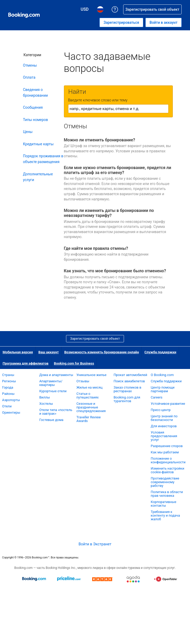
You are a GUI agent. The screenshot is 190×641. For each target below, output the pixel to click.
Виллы (44, 397)
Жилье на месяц (89, 387)
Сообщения (33, 107)
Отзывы (82, 381)
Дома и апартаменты (56, 375)
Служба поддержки (160, 352)
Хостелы (46, 404)
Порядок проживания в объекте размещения (43, 159)
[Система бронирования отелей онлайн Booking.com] (24, 15)
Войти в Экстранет (95, 544)
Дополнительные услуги (38, 177)
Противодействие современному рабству (165, 482)
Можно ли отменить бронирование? (99, 139)
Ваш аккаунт (48, 352)
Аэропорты (11, 400)
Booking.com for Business (74, 363)
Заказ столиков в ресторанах (127, 389)
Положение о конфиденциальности (168, 460)
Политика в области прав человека (167, 494)
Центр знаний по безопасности (164, 418)
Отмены (30, 65)
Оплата (29, 77)
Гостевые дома (51, 420)
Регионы (9, 381)
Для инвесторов (164, 426)
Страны (8, 375)
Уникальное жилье (91, 375)
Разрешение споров (167, 446)
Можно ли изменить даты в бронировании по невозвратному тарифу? (109, 213)
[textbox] (118, 108)
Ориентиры (11, 412)
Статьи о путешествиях (87, 395)
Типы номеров (35, 120)
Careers (157, 397)
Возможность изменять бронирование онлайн (101, 352)
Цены (28, 132)
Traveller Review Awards (88, 419)
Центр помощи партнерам (163, 389)
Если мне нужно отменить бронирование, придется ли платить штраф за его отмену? (117, 170)
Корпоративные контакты (163, 503)
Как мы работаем (165, 452)
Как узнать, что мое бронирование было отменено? (115, 270)
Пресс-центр (161, 410)
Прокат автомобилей (130, 375)
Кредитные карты (38, 144)
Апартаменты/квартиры (50, 383)
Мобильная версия (18, 352)
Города (7, 387)
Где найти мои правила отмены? (96, 248)
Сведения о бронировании (35, 92)
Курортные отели (53, 391)
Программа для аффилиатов (26, 363)
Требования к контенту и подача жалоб (165, 515)
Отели (7, 406)
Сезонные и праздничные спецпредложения (91, 407)
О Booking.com (162, 375)
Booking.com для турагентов (127, 399)
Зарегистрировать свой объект (95, 338)
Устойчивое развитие (168, 404)
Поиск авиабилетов (129, 381)
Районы (8, 394)
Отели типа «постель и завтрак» (55, 411)
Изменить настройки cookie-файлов (167, 470)
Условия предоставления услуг (164, 436)
